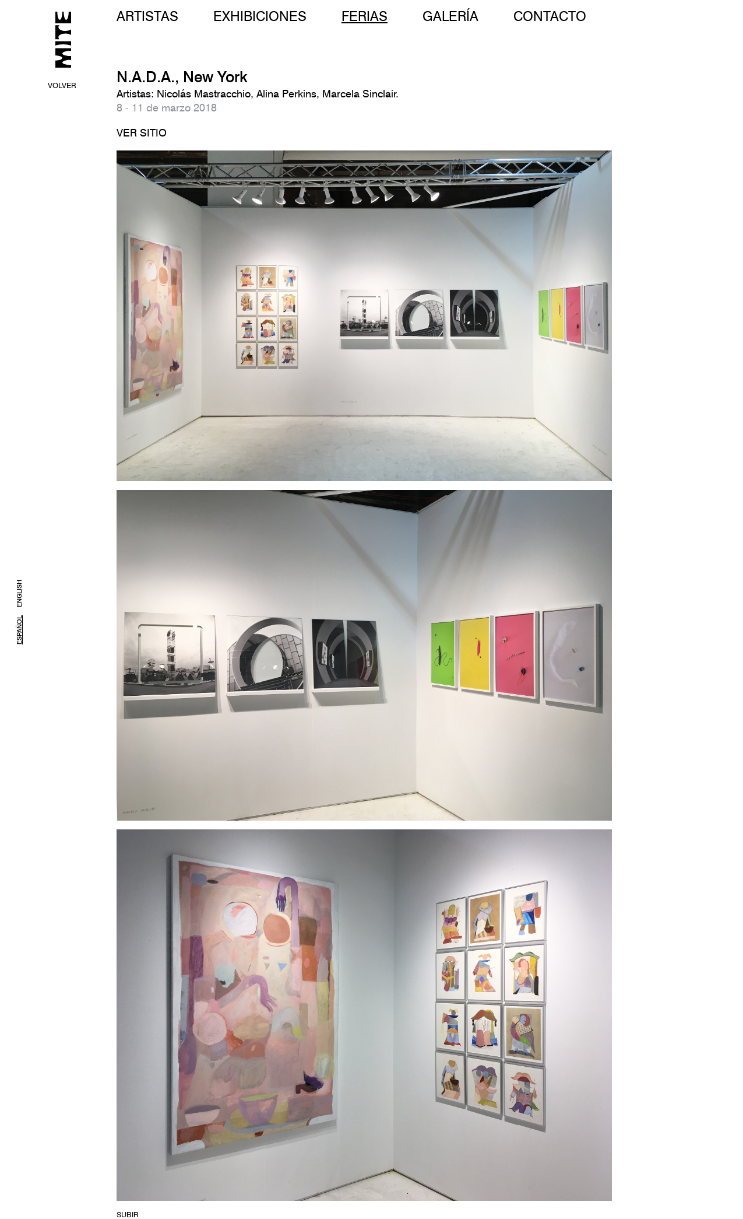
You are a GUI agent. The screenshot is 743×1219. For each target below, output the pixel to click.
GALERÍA (450, 16)
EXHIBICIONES (260, 16)
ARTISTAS (147, 16)
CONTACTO (549, 16)
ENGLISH (19, 593)
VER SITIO (142, 133)
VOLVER (62, 85)
